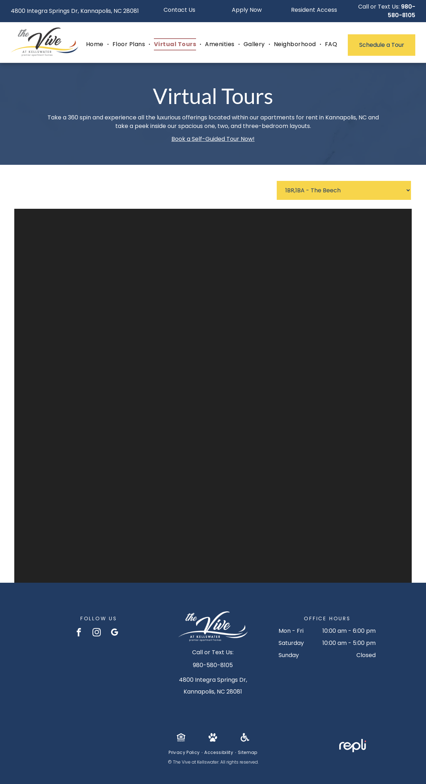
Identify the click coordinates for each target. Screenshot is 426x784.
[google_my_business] (114, 633)
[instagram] (96, 633)
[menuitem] (95, 44)
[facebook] (78, 633)
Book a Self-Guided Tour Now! (213, 139)
